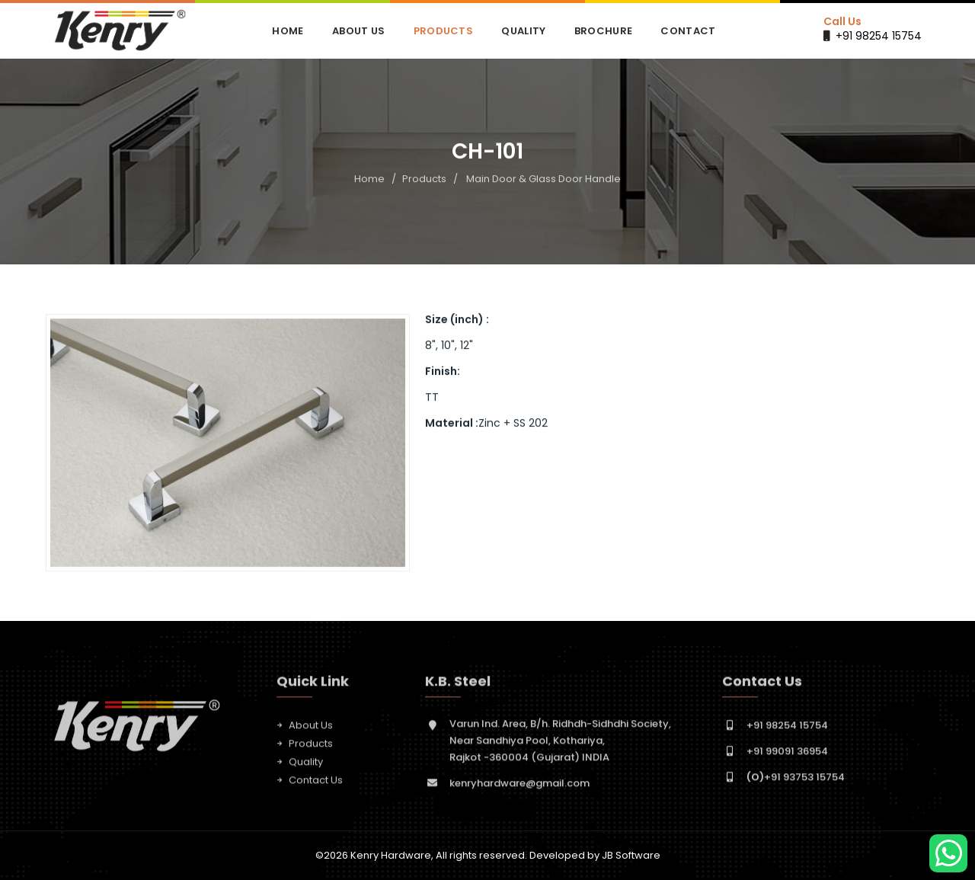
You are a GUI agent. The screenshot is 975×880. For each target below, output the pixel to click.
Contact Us (316, 786)
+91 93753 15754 (795, 783)
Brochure (603, 31)
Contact (687, 31)
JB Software (631, 855)
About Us (358, 31)
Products (443, 31)
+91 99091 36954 (787, 757)
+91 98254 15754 (879, 35)
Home (287, 31)
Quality (523, 31)
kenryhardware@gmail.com (519, 789)
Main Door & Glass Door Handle (543, 179)
